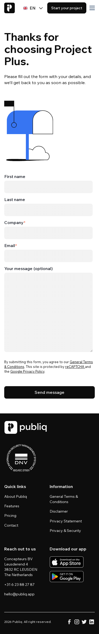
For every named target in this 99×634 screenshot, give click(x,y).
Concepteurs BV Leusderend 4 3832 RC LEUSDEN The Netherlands (21, 567)
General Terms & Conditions (64, 499)
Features (11, 506)
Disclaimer (59, 511)
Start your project (66, 8)
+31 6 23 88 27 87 (19, 584)
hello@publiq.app (19, 594)
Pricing (10, 515)
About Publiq (15, 496)
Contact (11, 525)
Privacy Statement (66, 521)
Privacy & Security (65, 530)
